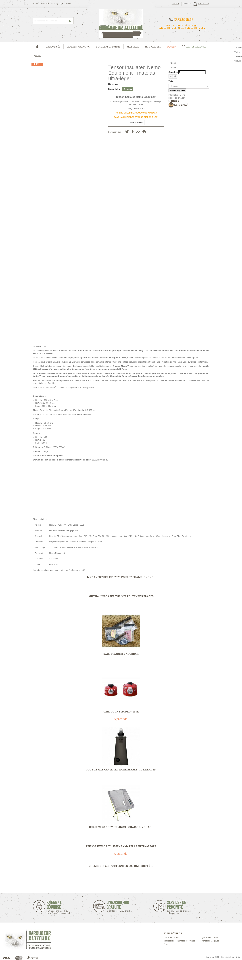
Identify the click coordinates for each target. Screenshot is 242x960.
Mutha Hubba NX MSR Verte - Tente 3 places (121, 596)
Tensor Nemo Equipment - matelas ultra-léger (121, 846)
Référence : (113, 84)
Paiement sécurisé (58, 908)
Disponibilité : (115, 89)
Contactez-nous (171, 937)
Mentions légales (210, 941)
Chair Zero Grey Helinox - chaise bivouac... (121, 827)
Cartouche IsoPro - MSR (121, 711)
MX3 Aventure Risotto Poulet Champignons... (121, 577)
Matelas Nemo (136, 122)
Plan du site (170, 944)
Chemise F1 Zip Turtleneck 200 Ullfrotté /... (121, 865)
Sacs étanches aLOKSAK (121, 653)
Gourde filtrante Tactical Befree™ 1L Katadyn (121, 769)
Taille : (172, 81)
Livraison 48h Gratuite (118, 906)
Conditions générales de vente (179, 941)
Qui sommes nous (210, 937)
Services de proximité (180, 907)
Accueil (37, 56)
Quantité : (173, 72)
